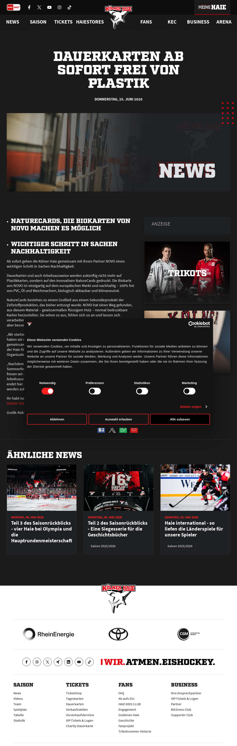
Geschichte (126, 720)
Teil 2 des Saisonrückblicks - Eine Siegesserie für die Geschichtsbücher (117, 529)
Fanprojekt (126, 726)
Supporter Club (182, 715)
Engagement (127, 709)
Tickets (63, 22)
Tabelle (18, 715)
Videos (18, 698)
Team (17, 704)
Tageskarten (74, 698)
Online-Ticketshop (21, 403)
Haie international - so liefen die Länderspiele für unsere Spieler (194, 529)
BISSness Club (181, 709)
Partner (176, 704)
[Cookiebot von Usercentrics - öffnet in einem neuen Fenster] (191, 324)
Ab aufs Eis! (126, 698)
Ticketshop (74, 693)
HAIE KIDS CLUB (129, 704)
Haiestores (90, 22)
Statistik (19, 720)
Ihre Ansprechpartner (186, 693)
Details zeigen (190, 406)
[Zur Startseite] (119, 17)
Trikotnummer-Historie (134, 731)
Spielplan (20, 709)
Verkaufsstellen (77, 709)
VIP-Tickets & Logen (79, 720)
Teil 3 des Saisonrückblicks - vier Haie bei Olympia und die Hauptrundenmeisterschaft (41, 532)
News (17, 693)
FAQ (121, 693)
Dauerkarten (75, 704)
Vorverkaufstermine (80, 715)
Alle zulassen (180, 419)
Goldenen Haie (128, 715)
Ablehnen (57, 419)
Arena (224, 22)
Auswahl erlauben (118, 419)
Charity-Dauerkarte (79, 726)
